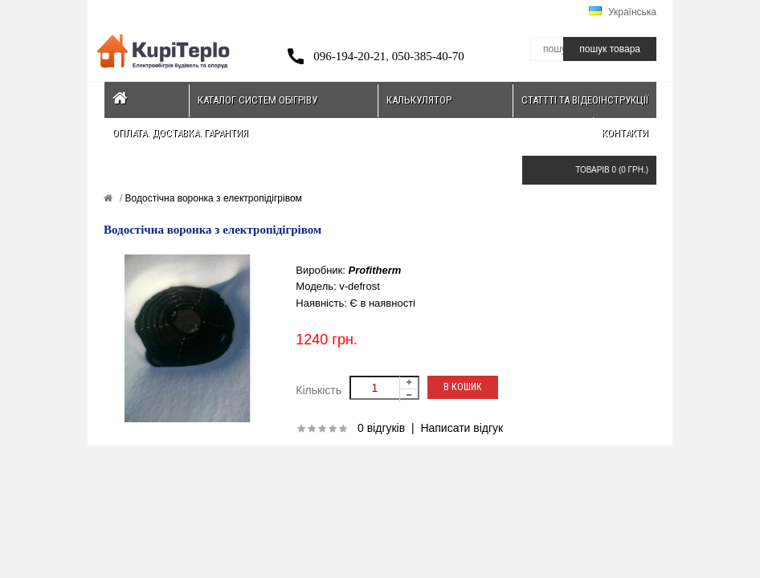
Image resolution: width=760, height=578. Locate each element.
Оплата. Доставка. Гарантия (180, 133)
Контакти (625, 133)
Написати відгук (461, 427)
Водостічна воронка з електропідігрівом (212, 198)
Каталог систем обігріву (257, 100)
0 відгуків (381, 427)
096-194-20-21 (349, 56)
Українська (622, 12)
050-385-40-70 (428, 56)
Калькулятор (419, 100)
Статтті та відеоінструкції (584, 100)
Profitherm (375, 270)
